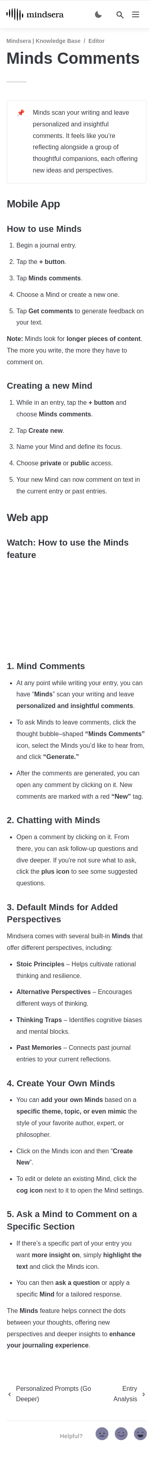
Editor (96, 41)
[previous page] (53, 1394)
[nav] (136, 14)
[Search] (120, 15)
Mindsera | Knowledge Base (43, 41)
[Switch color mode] (98, 14)
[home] (35, 14)
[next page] (125, 1394)
